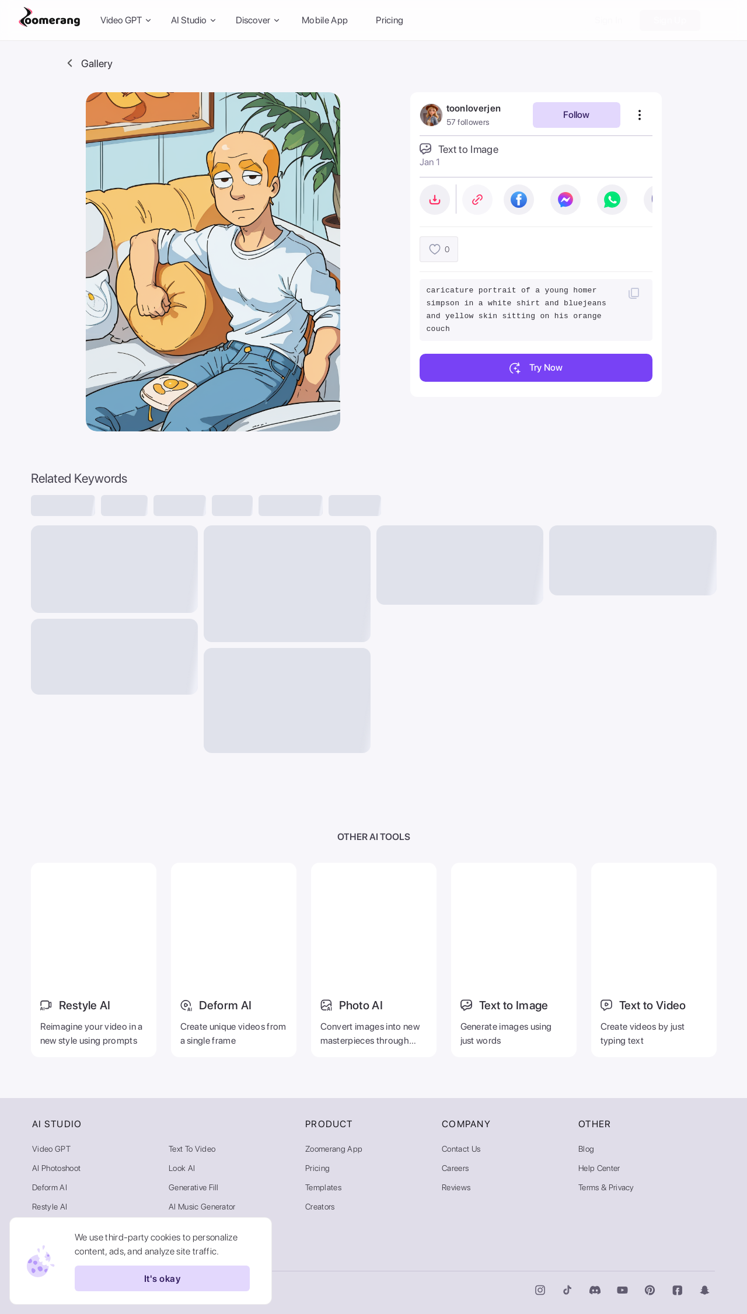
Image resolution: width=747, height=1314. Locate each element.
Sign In (609, 20)
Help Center (599, 1168)
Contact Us (461, 1148)
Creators (320, 1206)
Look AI (182, 1168)
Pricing (389, 20)
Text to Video (192, 1148)
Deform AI (49, 1187)
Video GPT (51, 1148)
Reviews (456, 1187)
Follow (576, 114)
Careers (455, 1168)
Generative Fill (194, 1187)
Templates (323, 1187)
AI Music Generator (202, 1206)
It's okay (162, 1278)
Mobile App (325, 20)
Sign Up (670, 20)
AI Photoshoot (56, 1168)
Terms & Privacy (606, 1187)
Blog (586, 1148)
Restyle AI (49, 1206)
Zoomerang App (333, 1148)
